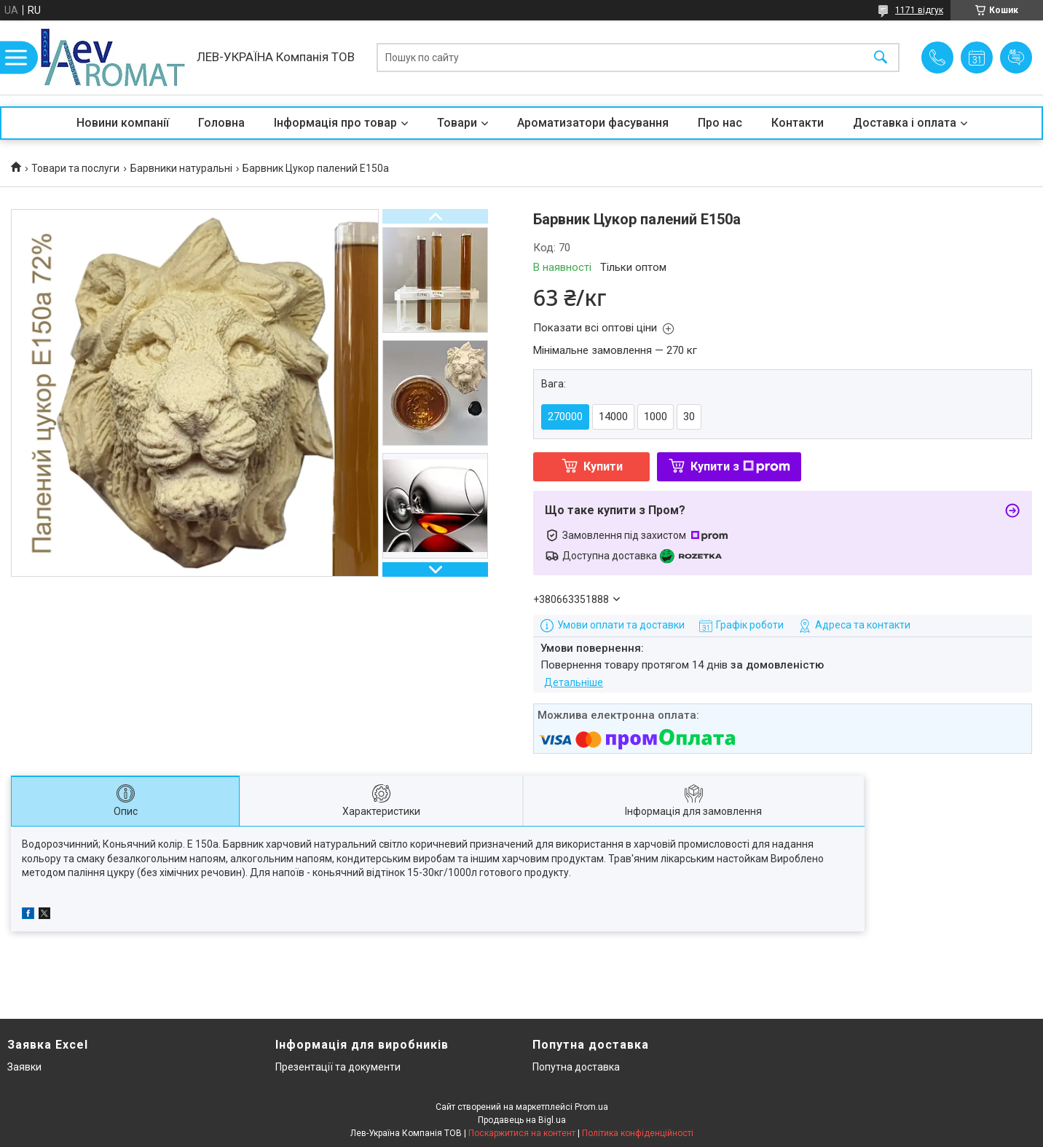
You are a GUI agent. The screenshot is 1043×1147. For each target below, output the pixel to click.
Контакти (797, 123)
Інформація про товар (335, 123)
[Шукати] (880, 57)
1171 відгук (919, 10)
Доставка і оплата (904, 123)
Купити (603, 466)
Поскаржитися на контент (521, 1133)
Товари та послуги (75, 168)
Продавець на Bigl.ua (522, 1120)
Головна (221, 123)
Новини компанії (122, 123)
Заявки (24, 1067)
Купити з (740, 466)
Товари (457, 123)
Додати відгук (1016, 58)
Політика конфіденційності (637, 1133)
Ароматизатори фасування (593, 123)
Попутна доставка (576, 1067)
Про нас (720, 123)
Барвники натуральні (181, 168)
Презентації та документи (338, 1067)
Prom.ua (591, 1107)
